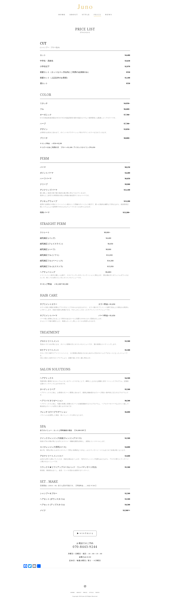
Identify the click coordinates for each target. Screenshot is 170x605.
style (91, 592)
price (85, 592)
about (79, 592)
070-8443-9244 (85, 547)
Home (72, 592)
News (97, 592)
